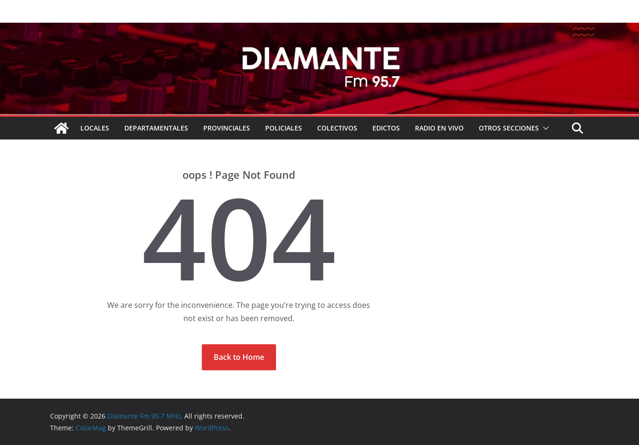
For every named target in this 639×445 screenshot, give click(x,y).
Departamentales (156, 127)
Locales (94, 127)
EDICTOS (386, 127)
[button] (544, 128)
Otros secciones (509, 127)
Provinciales (226, 127)
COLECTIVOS (337, 127)
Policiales (283, 127)
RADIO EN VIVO (439, 127)
